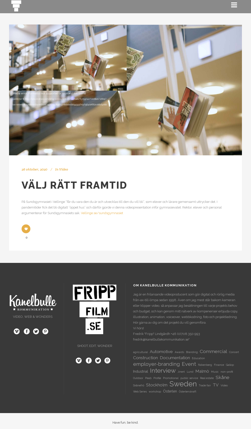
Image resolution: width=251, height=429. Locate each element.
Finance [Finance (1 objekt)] (219, 364)
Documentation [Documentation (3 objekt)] (175, 357)
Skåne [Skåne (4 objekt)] (222, 377)
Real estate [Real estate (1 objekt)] (207, 378)
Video (63, 169)
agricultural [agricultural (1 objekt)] (140, 352)
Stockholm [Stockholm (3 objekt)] (156, 384)
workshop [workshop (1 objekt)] (155, 391)
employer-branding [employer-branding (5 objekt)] (156, 364)
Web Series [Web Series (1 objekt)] (140, 391)
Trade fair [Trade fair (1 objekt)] (205, 385)
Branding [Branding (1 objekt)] (192, 352)
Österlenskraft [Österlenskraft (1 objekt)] (187, 391)
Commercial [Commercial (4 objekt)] (213, 351)
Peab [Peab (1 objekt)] (148, 378)
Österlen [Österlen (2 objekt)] (170, 391)
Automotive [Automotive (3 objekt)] (161, 351)
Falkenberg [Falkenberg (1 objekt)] (205, 364)
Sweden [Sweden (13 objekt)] (183, 384)
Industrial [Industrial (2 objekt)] (140, 371)
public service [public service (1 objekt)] (189, 378)
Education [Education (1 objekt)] (198, 358)
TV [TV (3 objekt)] (216, 384)
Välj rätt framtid (74, 185)
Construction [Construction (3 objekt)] (145, 357)
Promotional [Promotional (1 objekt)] (170, 378)
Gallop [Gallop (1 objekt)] (230, 364)
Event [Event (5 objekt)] (189, 364)
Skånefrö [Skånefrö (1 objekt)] (138, 385)
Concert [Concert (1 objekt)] (234, 352)
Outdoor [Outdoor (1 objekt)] (138, 378)
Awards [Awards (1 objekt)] (179, 352)
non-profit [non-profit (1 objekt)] (227, 371)
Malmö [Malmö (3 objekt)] (202, 371)
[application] (125, 90)
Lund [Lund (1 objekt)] (190, 371)
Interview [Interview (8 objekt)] (163, 370)
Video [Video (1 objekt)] (224, 385)
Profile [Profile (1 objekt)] (157, 378)
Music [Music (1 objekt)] (215, 371)
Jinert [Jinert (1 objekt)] (181, 371)
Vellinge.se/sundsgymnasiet (102, 213)
